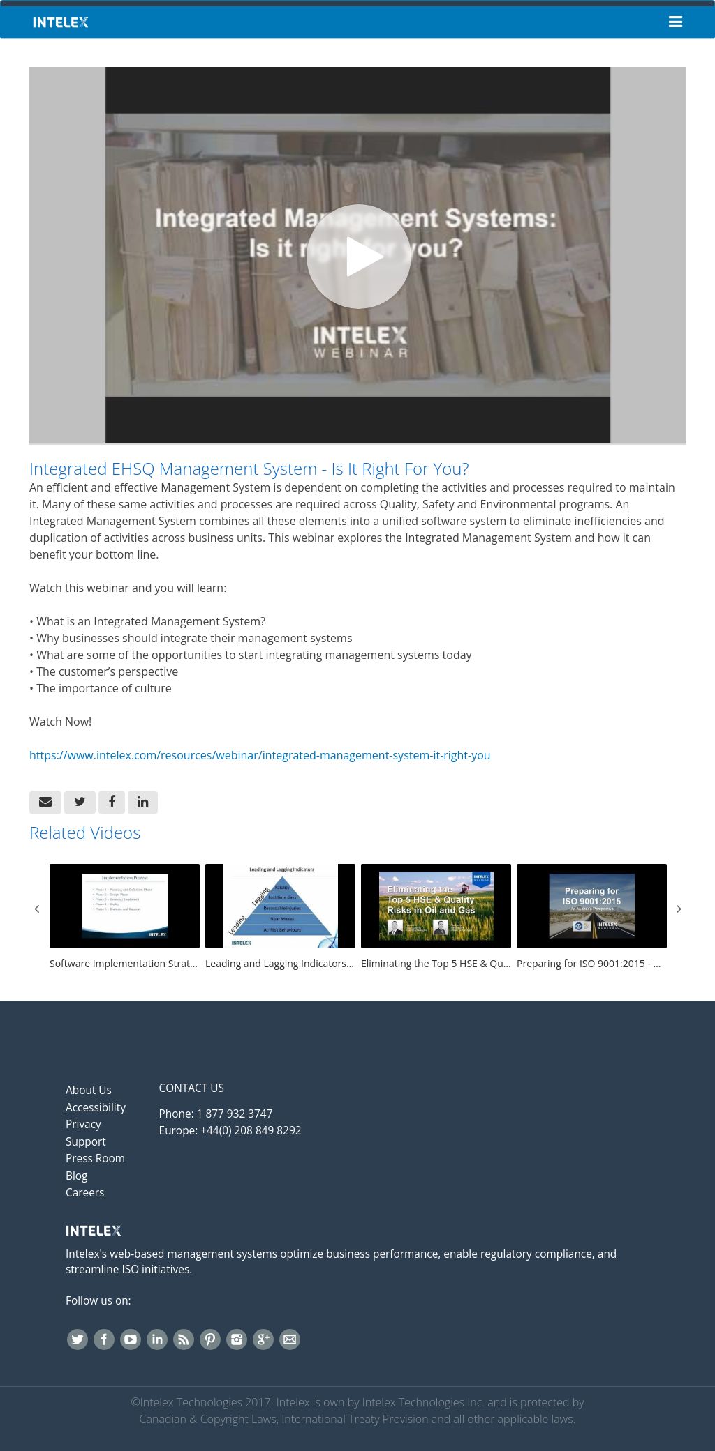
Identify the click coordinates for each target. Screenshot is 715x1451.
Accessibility (96, 1107)
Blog (76, 1176)
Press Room (95, 1158)
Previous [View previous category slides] (36, 909)
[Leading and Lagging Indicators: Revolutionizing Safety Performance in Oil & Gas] (280, 918)
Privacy (83, 1124)
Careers (85, 1192)
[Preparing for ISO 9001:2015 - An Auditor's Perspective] (592, 918)
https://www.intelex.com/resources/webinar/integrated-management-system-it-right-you (260, 755)
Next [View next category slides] (679, 909)
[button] (45, 802)
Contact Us (191, 1088)
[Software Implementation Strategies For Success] (125, 918)
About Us (89, 1090)
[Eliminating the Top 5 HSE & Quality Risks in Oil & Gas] (436, 918)
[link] (80, 802)
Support (86, 1141)
